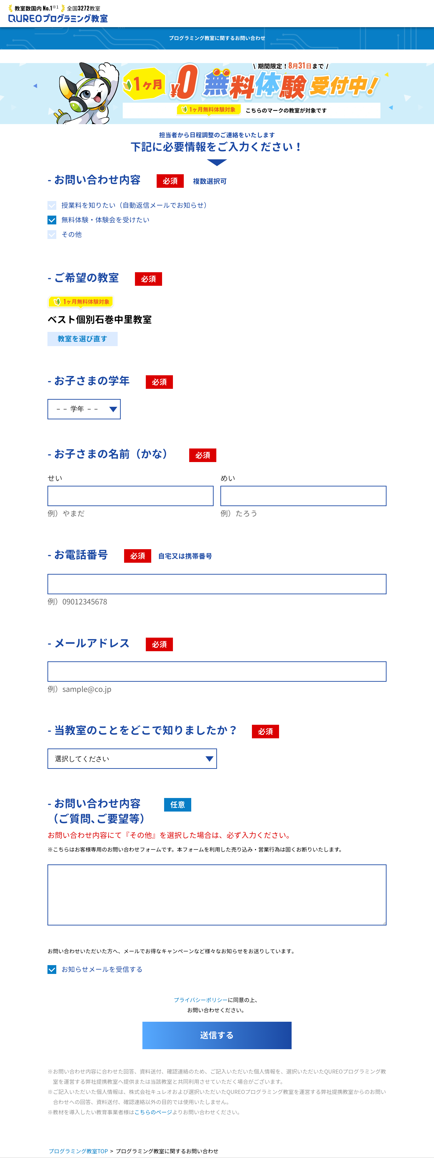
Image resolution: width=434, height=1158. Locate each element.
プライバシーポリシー (201, 1000)
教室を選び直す (82, 339)
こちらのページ (153, 1112)
